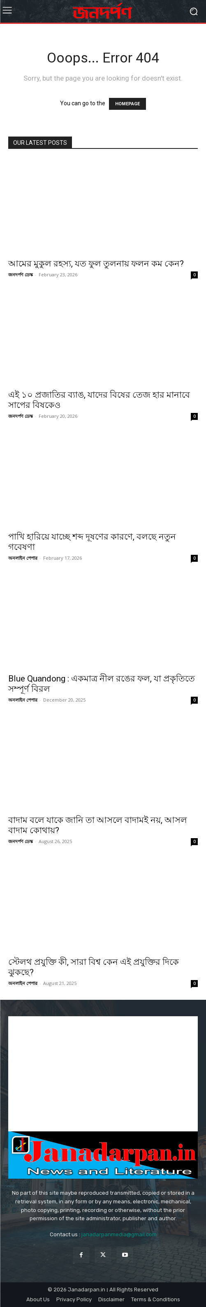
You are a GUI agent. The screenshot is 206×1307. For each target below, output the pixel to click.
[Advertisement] (103, 1073)
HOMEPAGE (127, 104)
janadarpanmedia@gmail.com (119, 1234)
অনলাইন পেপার (22, 558)
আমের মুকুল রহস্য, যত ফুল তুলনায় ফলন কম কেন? (96, 264)
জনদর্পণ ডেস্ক (20, 274)
